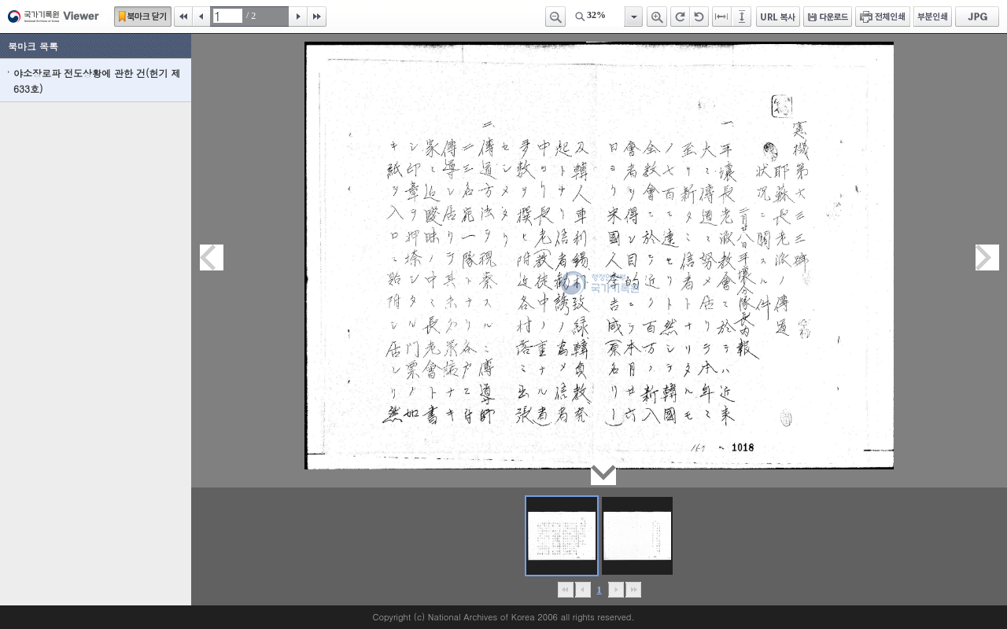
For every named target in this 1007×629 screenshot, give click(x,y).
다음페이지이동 (987, 257)
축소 (555, 16)
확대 (657, 16)
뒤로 (615, 589)
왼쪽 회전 (699, 16)
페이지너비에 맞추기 (722, 16)
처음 (183, 16)
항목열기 (633, 16)
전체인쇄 (882, 16)
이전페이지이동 (211, 257)
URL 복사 (778, 16)
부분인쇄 (932, 16)
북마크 (143, 16)
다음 (298, 16)
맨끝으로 (632, 589)
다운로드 (827, 16)
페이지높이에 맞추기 (742, 16)
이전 (201, 16)
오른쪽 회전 (680, 16)
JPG (977, 16)
